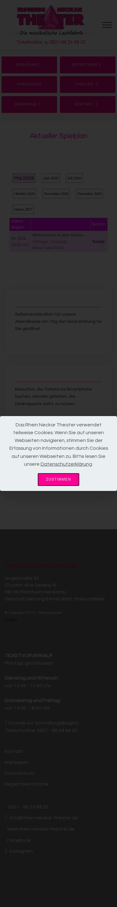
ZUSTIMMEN (58, 479)
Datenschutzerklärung (66, 464)
